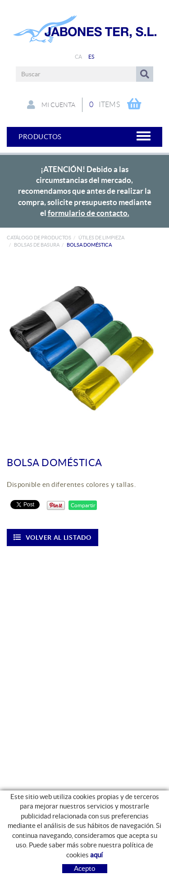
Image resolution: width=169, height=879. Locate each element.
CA (78, 57)
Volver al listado (52, 537)
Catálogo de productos (39, 237)
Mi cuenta (51, 104)
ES (91, 57)
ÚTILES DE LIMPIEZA (101, 237)
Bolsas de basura (36, 245)
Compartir (83, 505)
